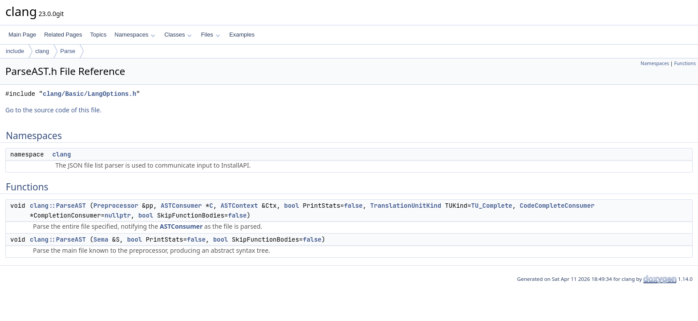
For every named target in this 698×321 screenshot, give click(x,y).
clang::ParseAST (58, 206)
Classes (178, 34)
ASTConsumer (181, 206)
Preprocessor (115, 206)
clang (42, 51)
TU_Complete (491, 206)
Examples (242, 34)
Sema (101, 239)
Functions (685, 63)
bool (291, 206)
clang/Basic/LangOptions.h (89, 94)
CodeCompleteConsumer (557, 206)
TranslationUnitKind (406, 206)
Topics (98, 34)
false (353, 206)
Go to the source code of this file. (53, 110)
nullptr (118, 215)
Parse (67, 51)
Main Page (22, 34)
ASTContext (239, 206)
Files (210, 34)
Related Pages (63, 34)
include (15, 51)
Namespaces (134, 34)
